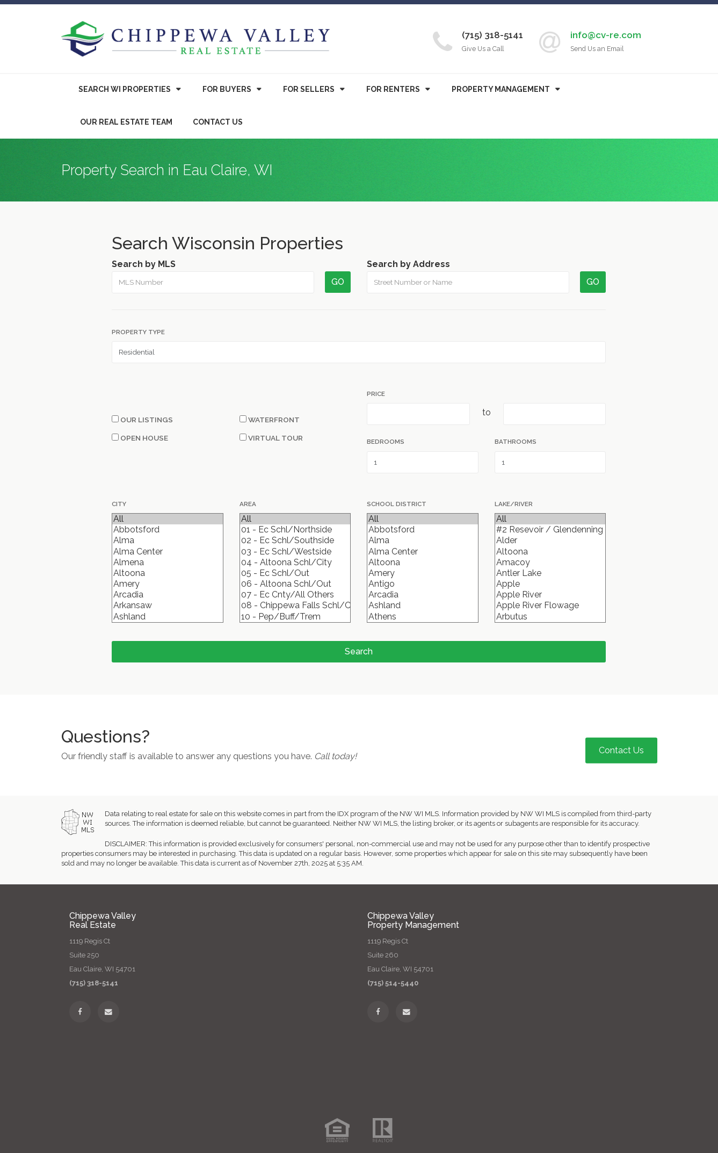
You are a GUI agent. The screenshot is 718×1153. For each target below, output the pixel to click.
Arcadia (167, 594)
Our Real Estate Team (126, 122)
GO (337, 282)
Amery (167, 584)
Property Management (501, 89)
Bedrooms (385, 441)
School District (396, 504)
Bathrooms (515, 441)
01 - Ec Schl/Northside (295, 529)
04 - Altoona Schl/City (295, 562)
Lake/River (514, 504)
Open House (140, 438)
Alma (167, 540)
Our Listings (142, 419)
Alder (550, 540)
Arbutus (550, 616)
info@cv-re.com (605, 35)
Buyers (226, 89)
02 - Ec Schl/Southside (295, 540)
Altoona (167, 573)
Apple (550, 584)
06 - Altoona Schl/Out (295, 584)
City (119, 504)
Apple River (550, 594)
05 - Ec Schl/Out (295, 573)
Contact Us (218, 122)
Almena (167, 562)
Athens (422, 616)
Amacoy (550, 562)
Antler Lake (550, 573)
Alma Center (167, 551)
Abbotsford (167, 529)
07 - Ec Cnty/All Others (295, 594)
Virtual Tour (271, 438)
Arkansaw (167, 605)
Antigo (422, 584)
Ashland (167, 616)
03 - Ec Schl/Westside (295, 551)
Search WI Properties (124, 89)
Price (376, 394)
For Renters (393, 89)
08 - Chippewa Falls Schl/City (295, 605)
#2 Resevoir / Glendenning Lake (550, 529)
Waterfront (270, 419)
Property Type (138, 332)
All (167, 519)
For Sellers (309, 89)
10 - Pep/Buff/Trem (295, 616)
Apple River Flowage (550, 605)
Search (359, 651)
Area (248, 504)
